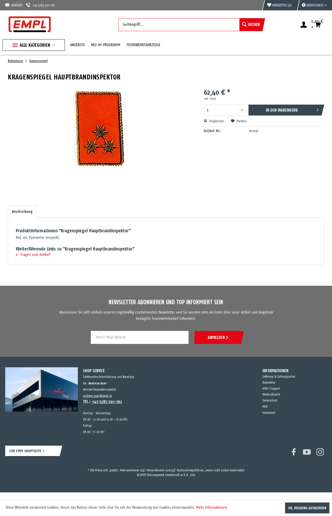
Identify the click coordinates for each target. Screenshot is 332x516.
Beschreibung (22, 211)
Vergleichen (214, 121)
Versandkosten (156, 470)
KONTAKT (13, 5)
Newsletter (268, 382)
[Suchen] (250, 24)
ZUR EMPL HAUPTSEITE (25, 451)
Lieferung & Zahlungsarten (278, 376)
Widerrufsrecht (271, 394)
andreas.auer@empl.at (97, 396)
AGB (264, 406)
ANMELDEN (218, 337)
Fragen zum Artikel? (33, 255)
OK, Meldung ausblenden (307, 508)
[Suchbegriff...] (190, 24)
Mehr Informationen (211, 508)
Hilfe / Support (271, 388)
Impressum (268, 412)
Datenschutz (270, 400)
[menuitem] (312, 5)
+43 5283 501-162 (40, 5)
